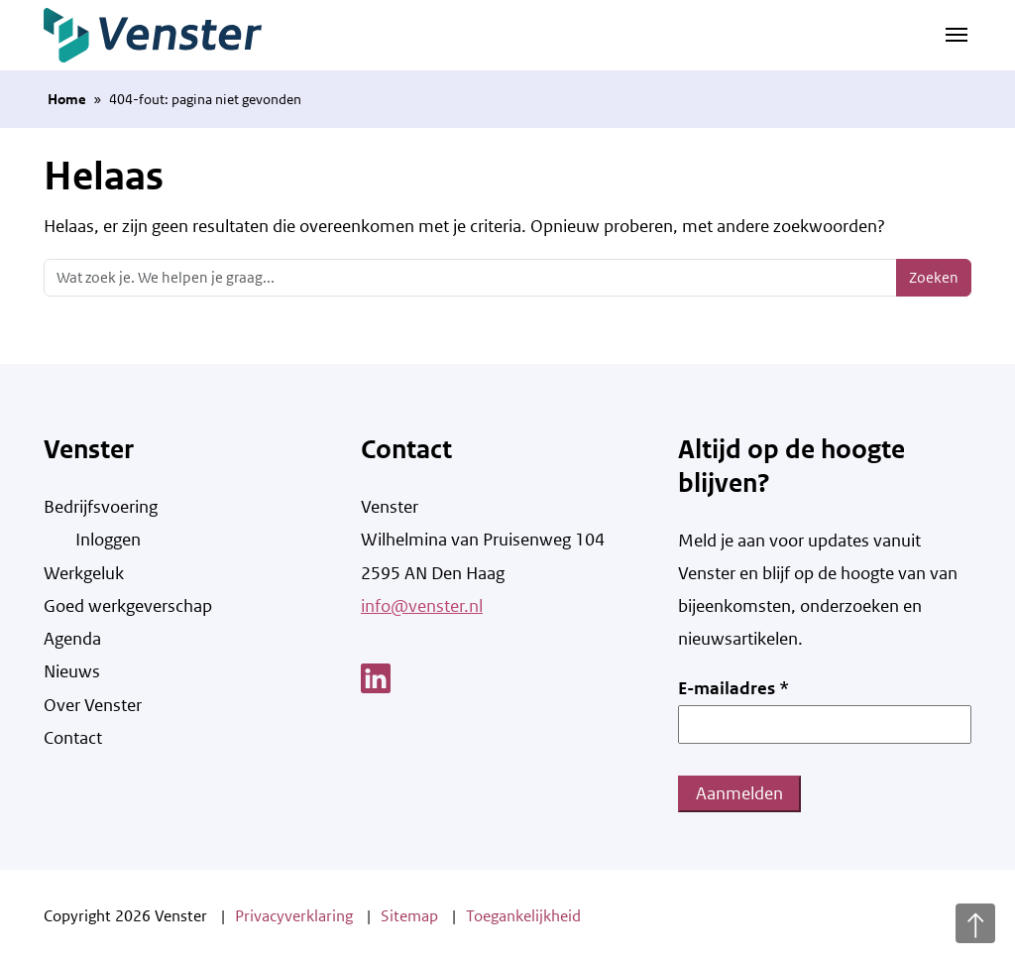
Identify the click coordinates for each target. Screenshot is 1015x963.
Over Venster (93, 705)
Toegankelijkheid (523, 915)
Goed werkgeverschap (128, 606)
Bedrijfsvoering (101, 507)
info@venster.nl (422, 606)
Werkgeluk (84, 573)
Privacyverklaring (294, 915)
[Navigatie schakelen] (956, 32)
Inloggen (108, 539)
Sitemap (409, 915)
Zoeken (934, 277)
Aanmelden (739, 793)
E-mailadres (733, 688)
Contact (73, 738)
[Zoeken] (470, 278)
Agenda (72, 639)
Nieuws (72, 671)
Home (67, 99)
